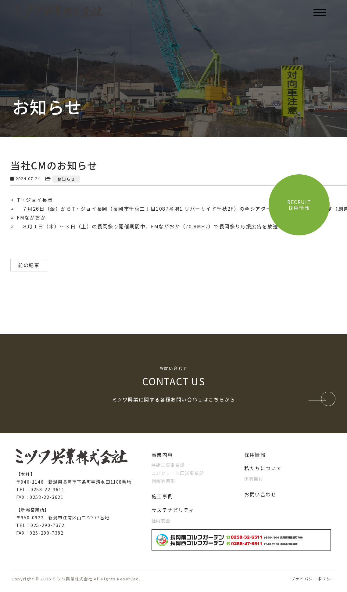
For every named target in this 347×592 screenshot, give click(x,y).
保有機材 (253, 479)
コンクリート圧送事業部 (178, 473)
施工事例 (162, 496)
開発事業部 (163, 481)
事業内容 (162, 454)
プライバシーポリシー (313, 579)
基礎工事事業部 (168, 465)
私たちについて (263, 468)
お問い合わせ (260, 494)
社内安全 (161, 521)
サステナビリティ (173, 510)
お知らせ (66, 179)
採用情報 (255, 454)
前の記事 (28, 265)
